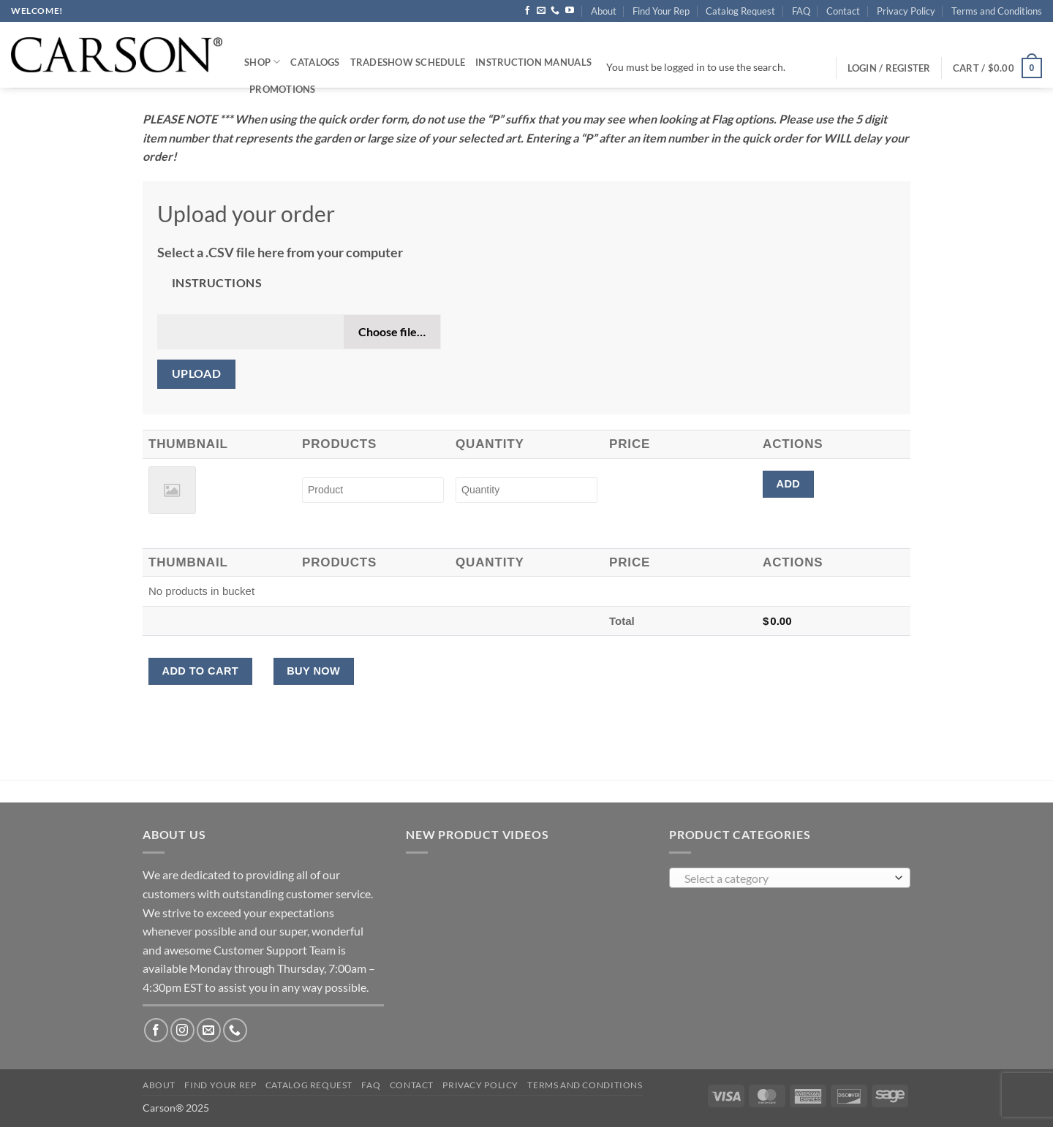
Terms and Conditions (996, 11)
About (603, 11)
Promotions (282, 89)
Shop (262, 62)
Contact (843, 11)
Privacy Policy (906, 11)
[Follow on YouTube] (569, 11)
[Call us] (555, 11)
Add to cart (200, 671)
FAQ (801, 11)
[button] (997, 68)
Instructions (217, 282)
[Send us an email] (541, 11)
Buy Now (313, 671)
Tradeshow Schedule (408, 62)
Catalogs (314, 62)
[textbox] (786, 878)
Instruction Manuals (533, 62)
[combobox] (789, 878)
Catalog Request (740, 11)
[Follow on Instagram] (182, 1030)
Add (788, 484)
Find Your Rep (661, 11)
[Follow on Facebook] (527, 11)
